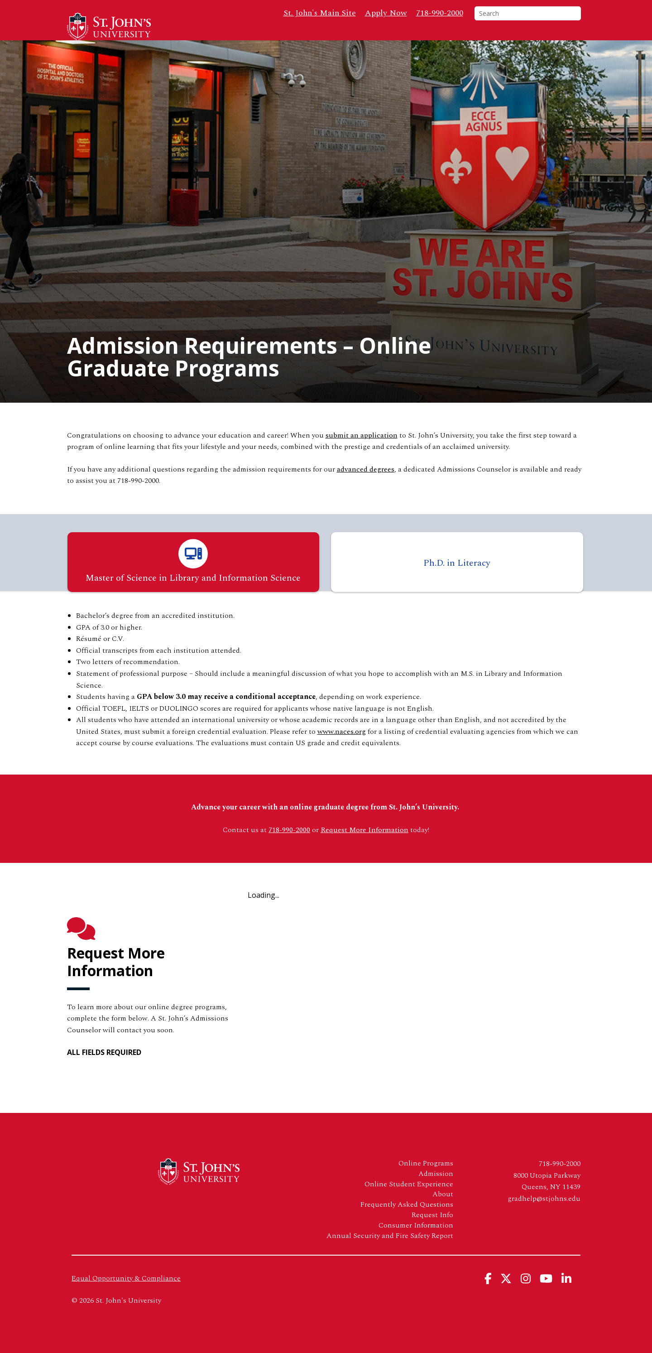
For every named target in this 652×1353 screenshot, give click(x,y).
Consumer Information (416, 1242)
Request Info (553, 41)
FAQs (447, 41)
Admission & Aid (382, 41)
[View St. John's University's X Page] (506, 1295)
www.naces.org (341, 748)
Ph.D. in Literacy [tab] (456, 580)
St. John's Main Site (319, 12)
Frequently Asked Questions (406, 1222)
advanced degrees (365, 486)
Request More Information (364, 847)
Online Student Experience (408, 1201)
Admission (435, 1191)
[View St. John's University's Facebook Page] (488, 1295)
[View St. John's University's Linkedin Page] (566, 1295)
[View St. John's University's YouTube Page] (546, 1295)
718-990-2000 (439, 12)
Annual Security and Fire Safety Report (389, 1253)
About (485, 41)
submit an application (362, 452)
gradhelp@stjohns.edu (544, 1215)
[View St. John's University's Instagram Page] (526, 1295)
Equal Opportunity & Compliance (126, 1295)
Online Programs (298, 41)
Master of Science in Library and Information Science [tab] (193, 579)
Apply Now (386, 12)
